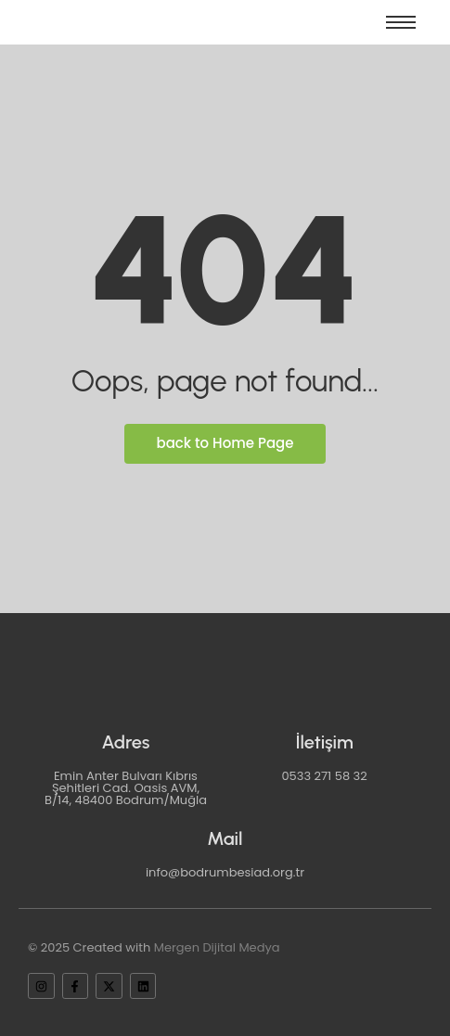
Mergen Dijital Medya (217, 947)
